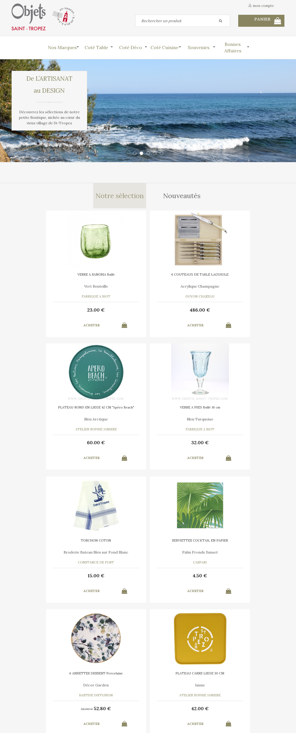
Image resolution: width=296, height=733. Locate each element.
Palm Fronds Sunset (113, 422)
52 (189, 445)
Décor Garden (182, 422)
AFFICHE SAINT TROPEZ (252, 543)
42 (252, 445)
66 (174, 446)
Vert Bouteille (44, 289)
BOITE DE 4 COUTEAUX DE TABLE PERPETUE (113, 545)
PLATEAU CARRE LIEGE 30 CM (252, 410)
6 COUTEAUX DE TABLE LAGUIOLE (113, 278)
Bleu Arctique (182, 289)
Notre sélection (119, 197)
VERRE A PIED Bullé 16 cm (252, 277)
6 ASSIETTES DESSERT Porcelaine (183, 412)
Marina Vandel (252, 555)
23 (44, 312)
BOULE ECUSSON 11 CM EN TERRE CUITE (183, 545)
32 (252, 312)
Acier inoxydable (113, 555)
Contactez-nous (24, 697)
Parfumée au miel (182, 555)
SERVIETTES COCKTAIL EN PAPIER (113, 412)
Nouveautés (182, 197)
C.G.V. (242, 672)
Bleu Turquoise (252, 289)
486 (113, 312)
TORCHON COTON (44, 410)
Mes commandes (24, 708)
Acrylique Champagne (113, 289)
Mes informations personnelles (105, 708)
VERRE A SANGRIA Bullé (44, 277)
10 (252, 579)
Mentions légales (271, 672)
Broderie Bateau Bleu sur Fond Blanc (44, 424)
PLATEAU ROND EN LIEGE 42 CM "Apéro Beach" (182, 278)
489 (44, 579)
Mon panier (90, 697)
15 (44, 445)
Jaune (252, 422)
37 (182, 579)
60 (183, 312)
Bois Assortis (44, 555)
